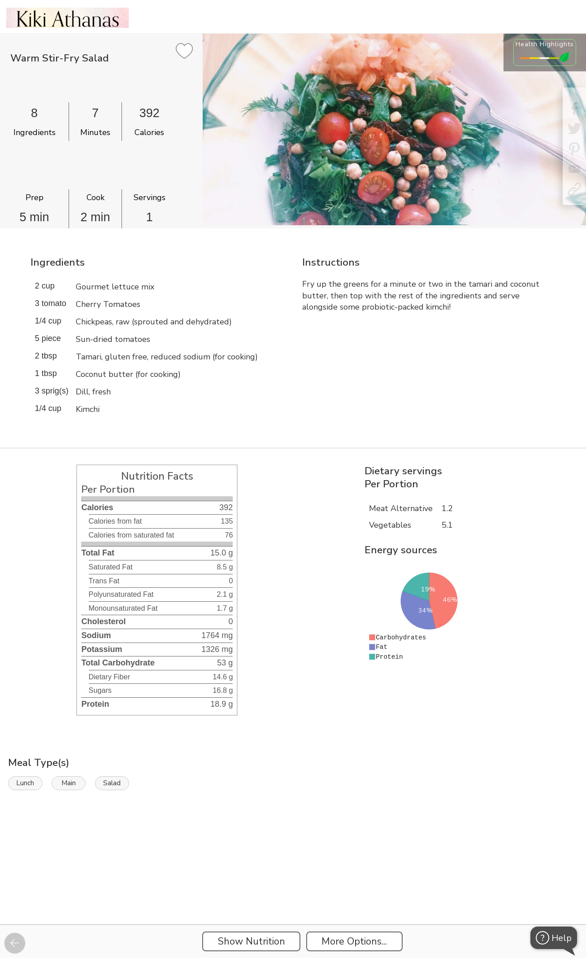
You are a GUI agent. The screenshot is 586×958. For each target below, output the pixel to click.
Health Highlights (545, 43)
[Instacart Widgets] (293, 893)
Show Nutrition (251, 941)
